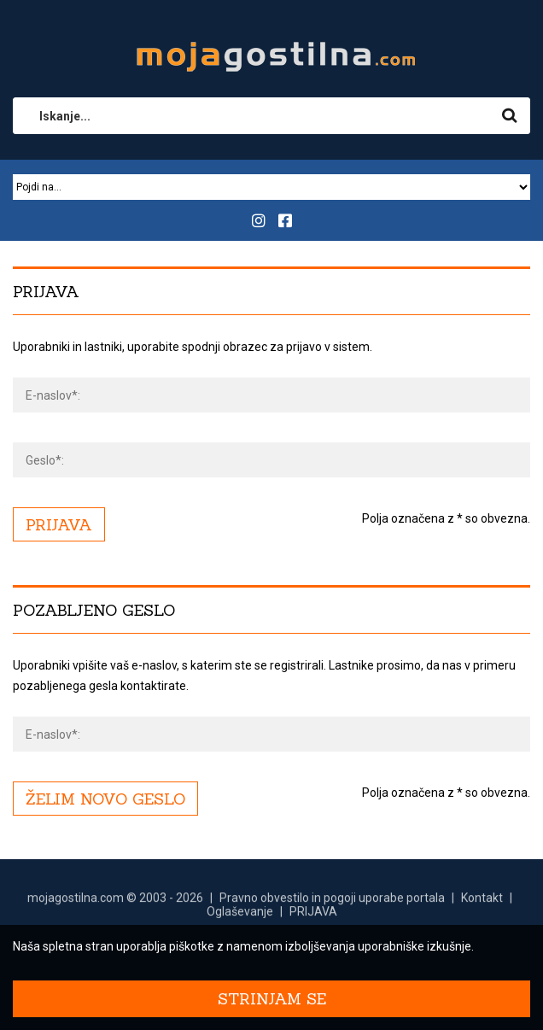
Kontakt (482, 905)
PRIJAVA (313, 919)
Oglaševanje (240, 919)
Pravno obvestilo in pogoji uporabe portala (332, 905)
